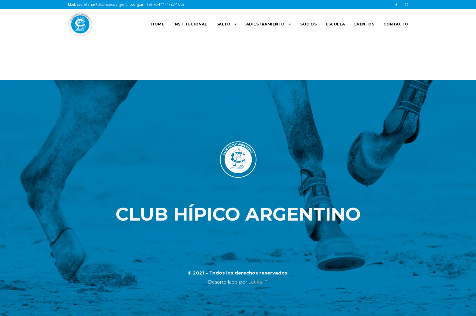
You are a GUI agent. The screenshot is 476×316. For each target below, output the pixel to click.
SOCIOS (308, 24)
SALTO (223, 24)
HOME (157, 24)
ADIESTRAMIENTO (265, 24)
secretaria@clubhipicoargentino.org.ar (110, 4)
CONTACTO (395, 24)
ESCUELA (335, 24)
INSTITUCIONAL (190, 24)
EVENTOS (364, 24)
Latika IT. (258, 282)
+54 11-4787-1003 (169, 4)
